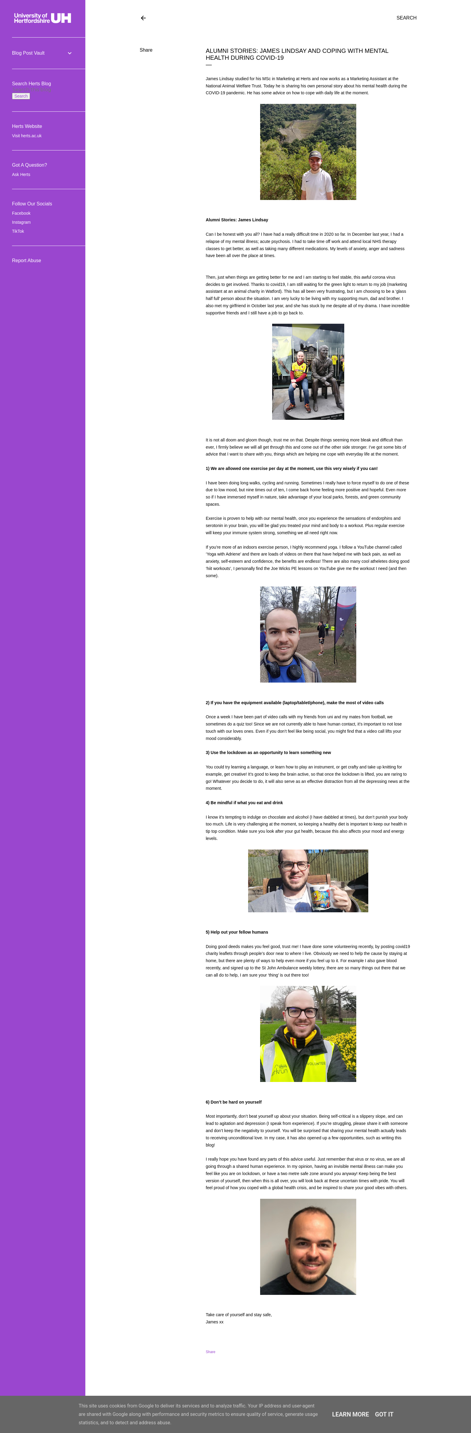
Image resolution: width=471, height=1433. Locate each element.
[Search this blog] (35, 89)
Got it (384, 1414)
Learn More (350, 1414)
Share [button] (146, 50)
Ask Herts (21, 174)
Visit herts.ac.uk (27, 135)
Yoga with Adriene (223, 554)
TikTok (18, 231)
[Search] (407, 18)
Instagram (21, 222)
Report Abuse (26, 260)
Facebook (21, 213)
